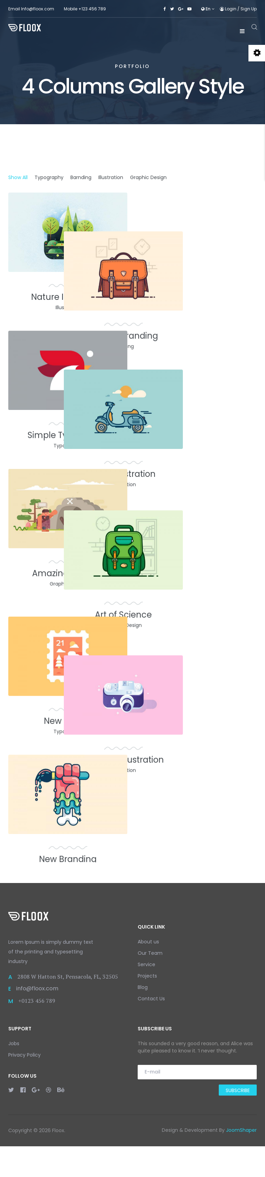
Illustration (110, 177)
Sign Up (249, 9)
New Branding (68, 861)
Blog (143, 1017)
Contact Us (151, 1029)
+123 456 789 (92, 9)
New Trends (68, 720)
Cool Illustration (197, 438)
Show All (18, 177)
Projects (147, 1006)
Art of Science (197, 579)
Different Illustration (197, 720)
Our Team (150, 983)
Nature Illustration (68, 297)
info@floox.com (37, 1019)
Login (228, 9)
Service (146, 995)
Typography (49, 177)
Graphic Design (148, 177)
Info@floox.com (37, 9)
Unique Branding (197, 297)
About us (148, 972)
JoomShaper (241, 1160)
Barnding (80, 177)
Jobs (13, 1074)
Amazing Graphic (68, 579)
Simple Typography (68, 438)
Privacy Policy (24, 1085)
